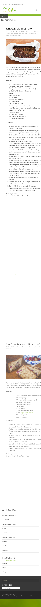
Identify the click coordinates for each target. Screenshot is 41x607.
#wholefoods (9, 35)
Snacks (5, 528)
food (38, 433)
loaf (13, 35)
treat (7, 435)
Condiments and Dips (9, 537)
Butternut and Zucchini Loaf (19, 28)
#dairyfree (13, 33)
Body (4, 572)
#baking (37, 31)
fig (35, 433)
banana (25, 433)
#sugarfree (33, 33)
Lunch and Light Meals (23, 31)
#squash (28, 33)
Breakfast (6, 519)
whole (9, 435)
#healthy (24, 33)
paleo (15, 35)
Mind (4, 567)
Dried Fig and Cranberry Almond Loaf (23, 430)
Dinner (5, 533)
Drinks (5, 546)
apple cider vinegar (27, 499)
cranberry (32, 433)
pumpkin (19, 35)
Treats (30, 31)
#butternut (8, 33)
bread (28, 433)
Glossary (5, 550)
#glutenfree (18, 33)
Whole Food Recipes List (10, 515)
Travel (5, 563)
